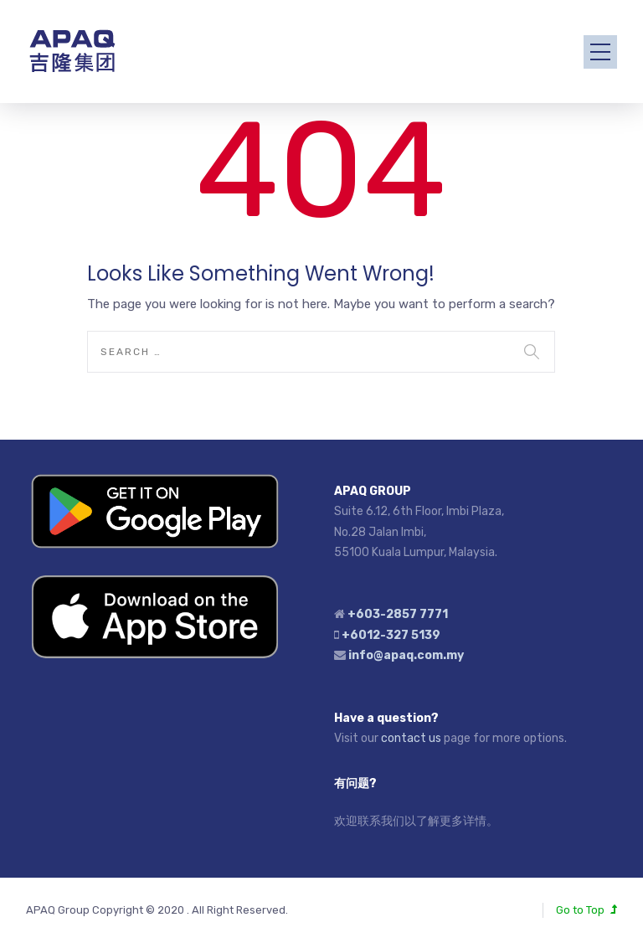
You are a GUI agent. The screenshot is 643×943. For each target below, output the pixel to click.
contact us (411, 738)
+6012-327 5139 (391, 635)
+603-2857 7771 (397, 614)
